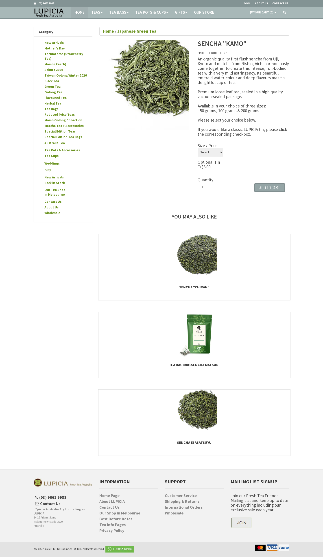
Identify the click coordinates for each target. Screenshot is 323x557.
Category (46, 32)
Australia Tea (54, 143)
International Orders (184, 507)
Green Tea (52, 86)
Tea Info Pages (112, 524)
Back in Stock (54, 183)
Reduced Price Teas (59, 114)
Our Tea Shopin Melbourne (54, 192)
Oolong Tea (53, 92)
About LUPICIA (112, 501)
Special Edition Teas (60, 131)
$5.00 (204, 167)
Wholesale (52, 213)
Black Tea (51, 81)
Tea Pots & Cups (151, 12)
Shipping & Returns (182, 501)
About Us (51, 207)
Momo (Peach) (55, 64)
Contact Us (52, 201)
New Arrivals (54, 43)
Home (79, 12)
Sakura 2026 (53, 70)
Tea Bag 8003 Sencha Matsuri (194, 364)
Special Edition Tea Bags (63, 137)
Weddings (52, 163)
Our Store (204, 12)
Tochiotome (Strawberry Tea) (63, 56)
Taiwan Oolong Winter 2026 (65, 75)
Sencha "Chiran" (194, 287)
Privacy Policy (111, 530)
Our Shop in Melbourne (119, 513)
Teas (97, 12)
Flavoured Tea (55, 98)
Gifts (181, 12)
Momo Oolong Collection (63, 120)
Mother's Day (54, 48)
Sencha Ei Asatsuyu (194, 442)
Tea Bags (119, 12)
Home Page (109, 495)
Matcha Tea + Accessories (64, 126)
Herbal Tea (52, 103)
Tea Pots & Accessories (62, 150)
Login (246, 3)
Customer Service (181, 495)
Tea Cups (51, 156)
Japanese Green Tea (136, 31)
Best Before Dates (115, 518)
